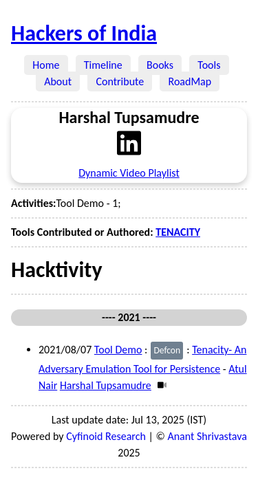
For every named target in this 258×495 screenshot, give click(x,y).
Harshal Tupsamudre (105, 385)
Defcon (166, 350)
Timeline (103, 65)
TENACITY (177, 232)
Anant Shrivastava (207, 436)
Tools (209, 65)
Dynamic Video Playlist (129, 172)
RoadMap (189, 81)
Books (160, 65)
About (57, 81)
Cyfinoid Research (106, 436)
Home (46, 65)
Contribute (120, 81)
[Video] (159, 385)
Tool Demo (118, 349)
